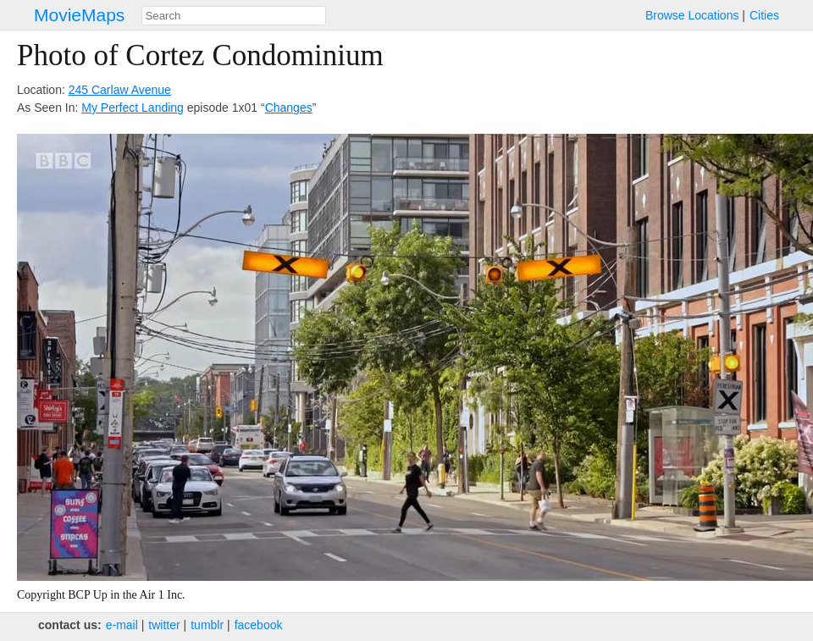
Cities (764, 15)
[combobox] (233, 15)
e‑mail (122, 625)
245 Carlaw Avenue (120, 90)
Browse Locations (692, 15)
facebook (259, 625)
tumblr (207, 625)
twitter (164, 625)
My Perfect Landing (132, 107)
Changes (288, 107)
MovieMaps (79, 15)
